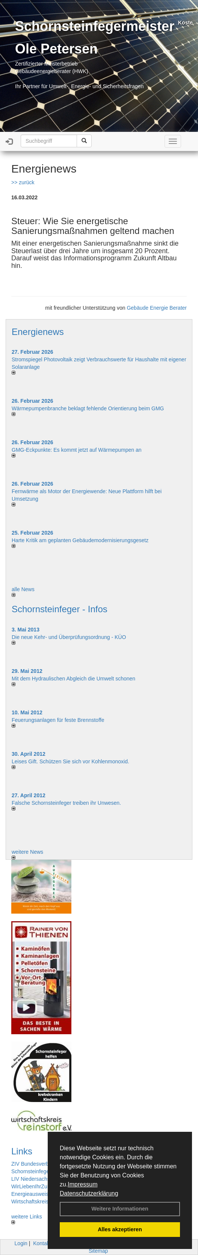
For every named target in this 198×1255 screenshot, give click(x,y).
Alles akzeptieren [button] (120, 1229)
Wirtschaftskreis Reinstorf (41, 1201)
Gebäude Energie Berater (157, 308)
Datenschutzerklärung (89, 1193)
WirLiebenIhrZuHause (36, 1186)
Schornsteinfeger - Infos (59, 609)
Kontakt (42, 1243)
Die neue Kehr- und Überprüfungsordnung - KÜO (69, 637)
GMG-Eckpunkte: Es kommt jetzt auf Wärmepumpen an (76, 450)
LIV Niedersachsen (33, 1179)
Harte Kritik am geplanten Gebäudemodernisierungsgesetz (80, 540)
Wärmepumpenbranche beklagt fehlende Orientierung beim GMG (88, 408)
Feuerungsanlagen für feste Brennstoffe (58, 720)
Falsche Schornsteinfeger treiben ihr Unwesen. (66, 803)
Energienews (38, 332)
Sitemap (98, 1251)
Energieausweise (31, 1194)
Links (21, 1151)
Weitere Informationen (119, 1209)
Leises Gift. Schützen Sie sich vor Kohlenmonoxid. (70, 761)
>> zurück (22, 182)
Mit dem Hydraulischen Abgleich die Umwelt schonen (73, 679)
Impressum (82, 1184)
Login (21, 1243)
